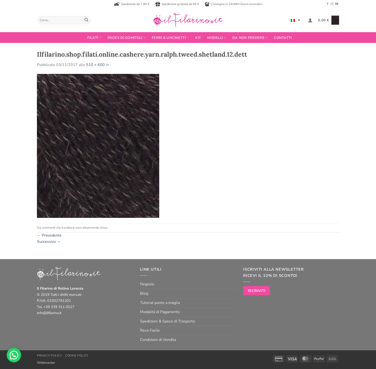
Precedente (49, 235)
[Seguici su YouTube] (336, 4)
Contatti (283, 37)
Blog (144, 293)
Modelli (216, 37)
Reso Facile (150, 330)
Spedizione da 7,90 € (132, 4)
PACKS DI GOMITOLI (127, 37)
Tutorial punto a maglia (160, 302)
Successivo (49, 241)
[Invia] (86, 20)
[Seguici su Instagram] (332, 4)
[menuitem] (295, 20)
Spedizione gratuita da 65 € (177, 4)
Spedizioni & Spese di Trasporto (167, 321)
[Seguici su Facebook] (327, 4)
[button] (310, 20)
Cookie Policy (76, 355)
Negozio (147, 284)
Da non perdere (250, 37)
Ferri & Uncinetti (170, 37)
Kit (198, 37)
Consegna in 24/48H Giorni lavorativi (233, 4)
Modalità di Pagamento (160, 312)
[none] (295, 20)
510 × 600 (95, 64)
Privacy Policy (49, 355)
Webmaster (46, 362)
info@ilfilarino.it (49, 312)
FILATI (94, 37)
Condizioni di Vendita (158, 339)
